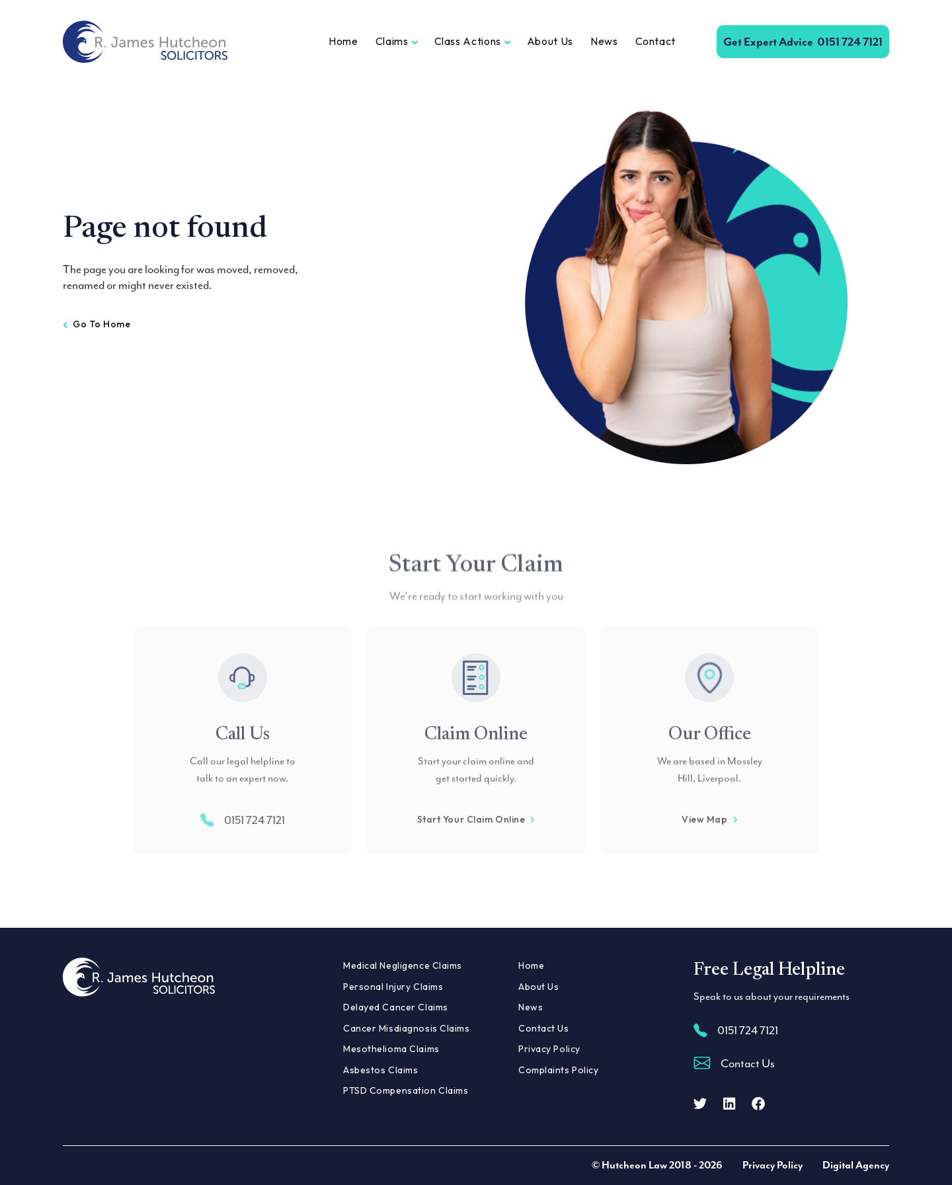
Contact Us (543, 1028)
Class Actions (467, 41)
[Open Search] (696, 42)
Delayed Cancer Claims (395, 1007)
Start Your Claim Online (476, 844)
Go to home (97, 324)
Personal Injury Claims (393, 987)
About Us (550, 41)
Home (343, 41)
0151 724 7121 (803, 41)
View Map (709, 844)
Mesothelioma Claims (391, 1049)
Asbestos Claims (380, 1070)
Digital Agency (855, 1165)
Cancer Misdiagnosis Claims (406, 1028)
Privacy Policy (549, 1049)
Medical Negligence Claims (402, 965)
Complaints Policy (558, 1070)
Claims (392, 41)
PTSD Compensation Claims (405, 1090)
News (604, 41)
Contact (655, 41)
